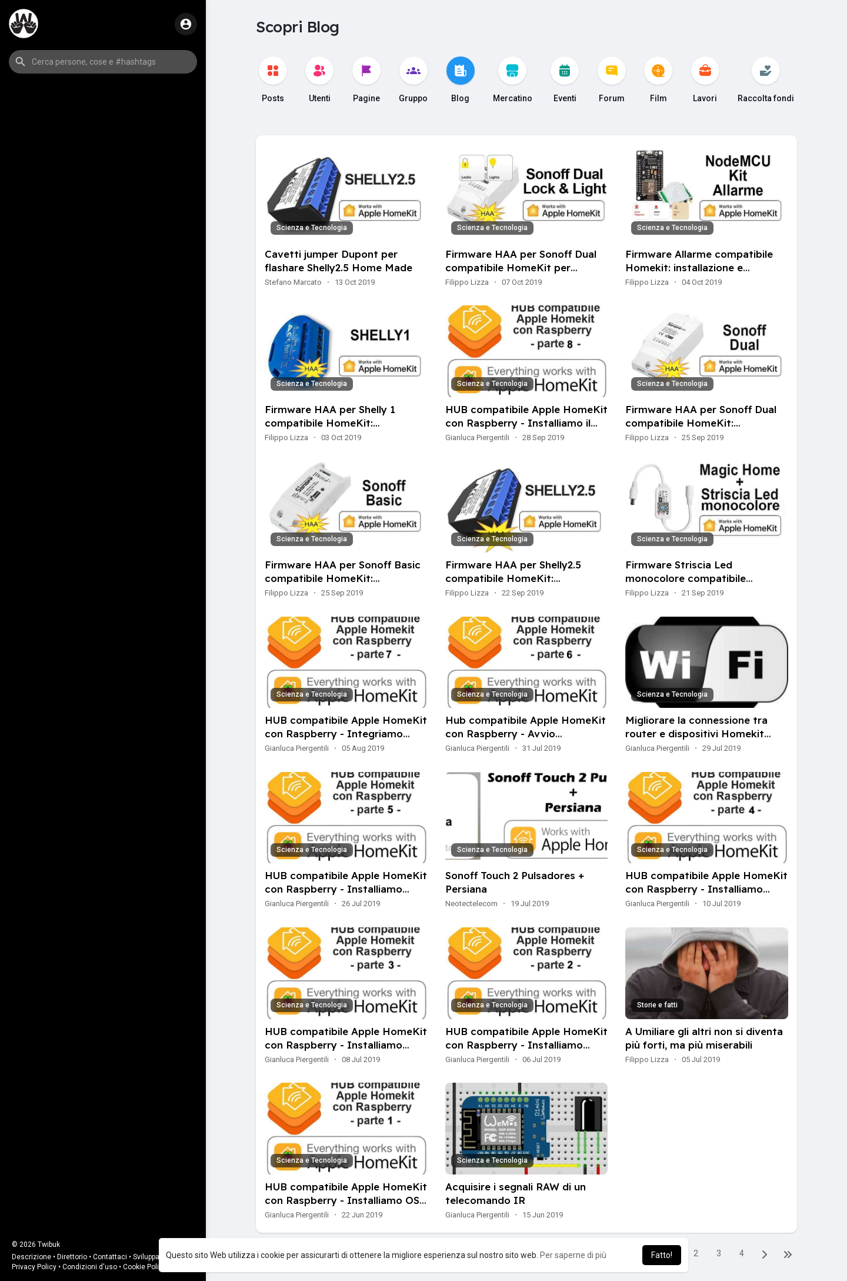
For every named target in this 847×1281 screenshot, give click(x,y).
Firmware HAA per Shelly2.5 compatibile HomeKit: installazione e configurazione (518, 578)
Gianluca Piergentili (477, 437)
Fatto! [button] (661, 1255)
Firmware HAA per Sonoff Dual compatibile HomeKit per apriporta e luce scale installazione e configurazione (520, 274)
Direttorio (72, 1257)
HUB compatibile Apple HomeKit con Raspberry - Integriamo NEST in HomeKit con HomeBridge (346, 740)
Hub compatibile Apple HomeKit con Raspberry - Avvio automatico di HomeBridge (525, 733)
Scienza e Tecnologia (311, 228)
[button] (103, 62)
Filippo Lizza (467, 282)
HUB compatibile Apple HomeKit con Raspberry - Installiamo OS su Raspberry (346, 1200)
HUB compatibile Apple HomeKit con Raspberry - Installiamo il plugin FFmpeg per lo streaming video (526, 429)
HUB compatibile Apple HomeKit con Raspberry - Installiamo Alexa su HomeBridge (346, 1044)
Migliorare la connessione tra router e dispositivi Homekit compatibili (696, 733)
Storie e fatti (657, 1005)
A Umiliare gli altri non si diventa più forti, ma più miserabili (704, 1038)
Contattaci (110, 1257)
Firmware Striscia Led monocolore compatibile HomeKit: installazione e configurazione (685, 584)
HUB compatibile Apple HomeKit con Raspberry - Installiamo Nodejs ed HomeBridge (526, 1044)
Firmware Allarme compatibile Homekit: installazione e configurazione (699, 267)
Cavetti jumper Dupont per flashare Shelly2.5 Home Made (338, 261)
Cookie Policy (144, 1267)
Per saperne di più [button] (573, 1255)
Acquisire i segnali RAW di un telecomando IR (515, 1193)
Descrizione (31, 1257)
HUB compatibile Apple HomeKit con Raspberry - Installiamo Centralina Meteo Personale (706, 889)
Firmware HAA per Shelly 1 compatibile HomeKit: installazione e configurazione (338, 422)
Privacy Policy (34, 1267)
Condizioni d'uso (89, 1267)
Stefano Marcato (293, 282)
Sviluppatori (151, 1257)
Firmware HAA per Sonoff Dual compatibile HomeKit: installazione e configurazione (700, 422)
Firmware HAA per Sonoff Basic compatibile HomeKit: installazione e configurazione (343, 578)
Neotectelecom (471, 903)
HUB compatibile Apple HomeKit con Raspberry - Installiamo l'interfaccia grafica (346, 889)
